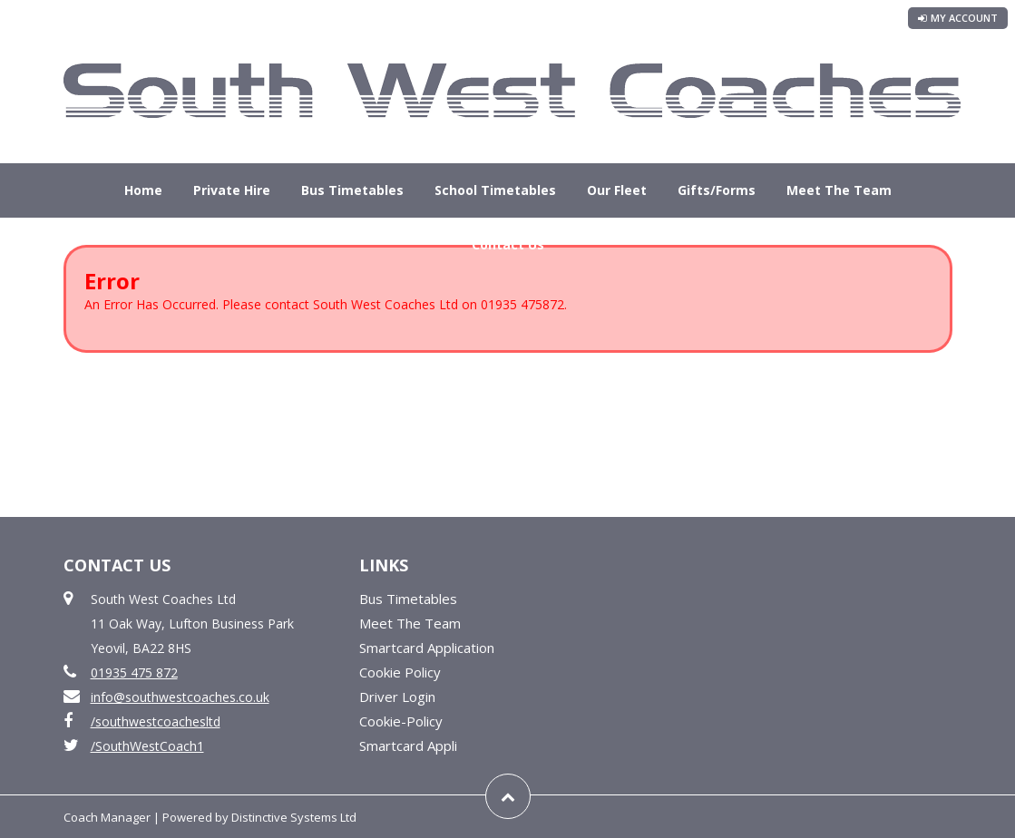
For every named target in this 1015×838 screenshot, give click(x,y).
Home (143, 190)
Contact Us (508, 244)
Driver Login (397, 696)
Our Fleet (617, 190)
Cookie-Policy (401, 721)
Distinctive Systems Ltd (293, 817)
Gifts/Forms (717, 190)
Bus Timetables (352, 190)
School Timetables (495, 190)
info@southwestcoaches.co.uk (180, 697)
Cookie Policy (400, 672)
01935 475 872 (134, 672)
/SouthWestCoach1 (147, 746)
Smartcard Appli (408, 745)
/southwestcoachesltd (155, 721)
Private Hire (231, 190)
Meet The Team (839, 190)
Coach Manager (107, 817)
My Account (958, 17)
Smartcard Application (426, 647)
